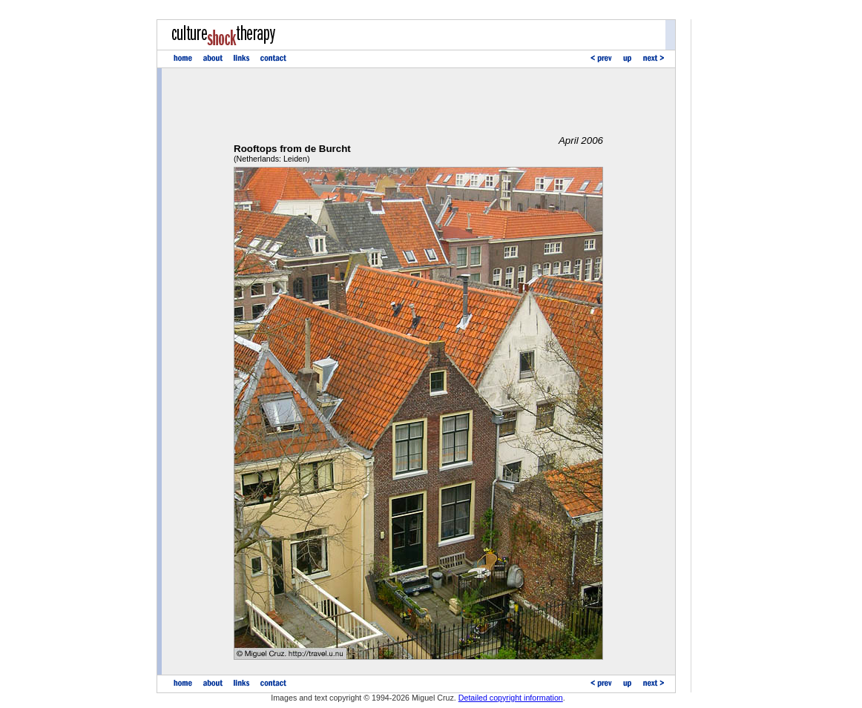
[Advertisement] (418, 101)
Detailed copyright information (510, 697)
